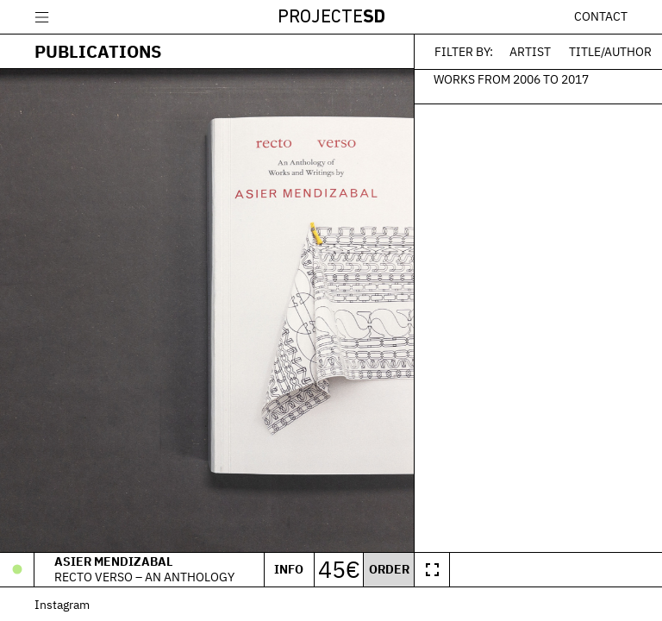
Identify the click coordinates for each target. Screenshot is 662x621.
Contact (601, 16)
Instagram (62, 604)
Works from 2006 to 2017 (511, 78)
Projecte (331, 18)
